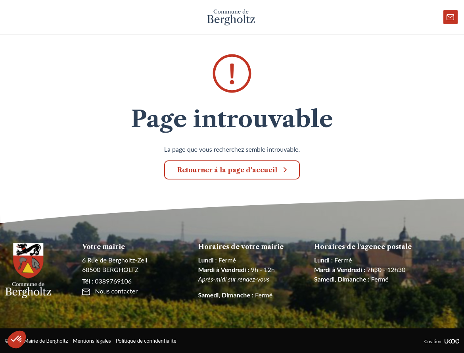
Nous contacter (110, 291)
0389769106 (107, 281)
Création (441, 341)
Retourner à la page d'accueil (227, 170)
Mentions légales (92, 341)
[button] (16, 339)
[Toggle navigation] (12, 17)
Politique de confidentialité (146, 341)
